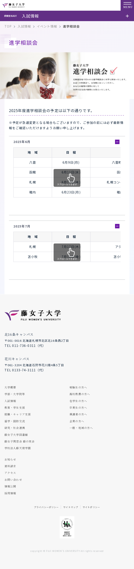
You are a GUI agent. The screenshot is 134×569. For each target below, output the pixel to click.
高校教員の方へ (79, 394)
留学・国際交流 (14, 421)
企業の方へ (76, 421)
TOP (8, 26)
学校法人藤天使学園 (17, 448)
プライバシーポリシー (46, 507)
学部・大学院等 (14, 394)
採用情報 (10, 493)
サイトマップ (70, 507)
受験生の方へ (78, 387)
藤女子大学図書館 (16, 434)
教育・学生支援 (14, 407)
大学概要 (10, 387)
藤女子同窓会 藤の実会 (19, 441)
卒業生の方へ (78, 407)
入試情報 (24, 26)
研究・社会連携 (14, 428)
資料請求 (10, 466)
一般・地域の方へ (81, 428)
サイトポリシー (91, 507)
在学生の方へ (78, 401)
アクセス (10, 473)
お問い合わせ (13, 479)
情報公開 (10, 486)
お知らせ (10, 459)
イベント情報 (47, 26)
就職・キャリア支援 (17, 414)
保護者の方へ (78, 414)
